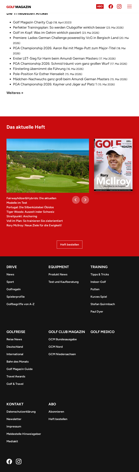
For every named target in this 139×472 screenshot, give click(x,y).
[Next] (85, 200)
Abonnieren (56, 411)
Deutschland (14, 347)
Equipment (58, 267)
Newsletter (13, 419)
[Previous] (76, 200)
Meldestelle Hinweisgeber (23, 434)
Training (99, 267)
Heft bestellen (69, 244)
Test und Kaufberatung (63, 282)
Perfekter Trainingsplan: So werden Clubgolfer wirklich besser (59, 27)
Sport (10, 282)
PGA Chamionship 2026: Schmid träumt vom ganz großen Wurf (61, 64)
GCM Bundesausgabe (62, 339)
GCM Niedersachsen (62, 354)
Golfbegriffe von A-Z (20, 304)
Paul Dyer (97, 311)
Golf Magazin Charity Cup (32, 22)
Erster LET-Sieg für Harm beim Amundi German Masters (55, 58)
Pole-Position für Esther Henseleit (38, 74)
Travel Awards (15, 376)
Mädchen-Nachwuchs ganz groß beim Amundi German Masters (61, 79)
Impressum (13, 426)
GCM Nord (55, 347)
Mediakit (12, 441)
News (10, 274)
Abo (100, 6)
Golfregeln (13, 289)
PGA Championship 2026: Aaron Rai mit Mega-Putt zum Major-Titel (64, 48)
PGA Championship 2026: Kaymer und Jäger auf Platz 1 (55, 84)
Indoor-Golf (98, 282)
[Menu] (129, 6)
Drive (11, 267)
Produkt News (57, 274)
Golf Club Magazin (66, 332)
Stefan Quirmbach (103, 304)
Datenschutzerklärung (21, 411)
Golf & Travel (14, 384)
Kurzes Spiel (99, 296)
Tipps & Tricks (100, 274)
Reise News (14, 339)
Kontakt (15, 404)
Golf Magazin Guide (19, 369)
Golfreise (15, 332)
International (14, 354)
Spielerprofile (15, 296)
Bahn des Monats (17, 361)
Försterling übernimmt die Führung (39, 69)
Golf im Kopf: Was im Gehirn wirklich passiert (47, 33)
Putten (95, 289)
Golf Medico (103, 332)
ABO (52, 404)
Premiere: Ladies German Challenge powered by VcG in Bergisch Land (65, 38)
